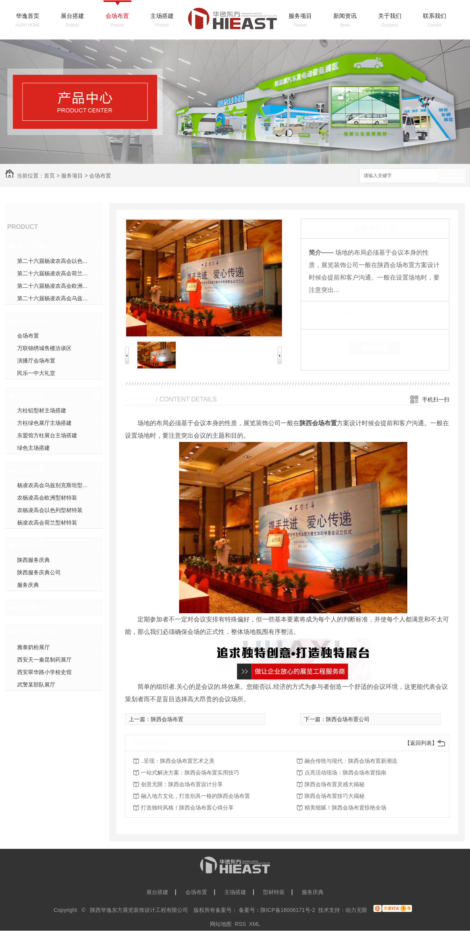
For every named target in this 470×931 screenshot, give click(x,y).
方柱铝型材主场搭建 (41, 410)
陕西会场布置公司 (348, 719)
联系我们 (434, 15)
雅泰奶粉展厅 (33, 647)
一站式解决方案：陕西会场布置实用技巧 (190, 772)
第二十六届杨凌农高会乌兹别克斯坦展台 (60, 298)
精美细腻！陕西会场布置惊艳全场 (345, 807)
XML (254, 924)
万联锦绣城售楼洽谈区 (44, 348)
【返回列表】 (421, 743)
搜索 (451, 176)
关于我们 (389, 15)
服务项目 (300, 15)
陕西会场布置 (167, 719)
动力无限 (356, 910)
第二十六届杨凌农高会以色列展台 (58, 261)
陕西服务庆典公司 (39, 572)
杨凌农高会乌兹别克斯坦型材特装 (58, 485)
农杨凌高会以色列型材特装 (50, 510)
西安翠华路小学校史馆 (44, 672)
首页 (49, 175)
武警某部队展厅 (36, 684)
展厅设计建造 (38, 632)
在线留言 (375, 348)
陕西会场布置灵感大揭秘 (334, 784)
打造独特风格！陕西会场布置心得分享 (187, 807)
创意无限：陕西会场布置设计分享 (182, 784)
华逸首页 (27, 15)
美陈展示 (31, 607)
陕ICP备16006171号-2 (288, 910)
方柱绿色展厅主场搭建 (44, 423)
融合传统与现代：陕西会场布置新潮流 (351, 761)
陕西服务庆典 (33, 560)
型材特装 (31, 470)
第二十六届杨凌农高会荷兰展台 (55, 273)
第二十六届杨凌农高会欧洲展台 (55, 286)
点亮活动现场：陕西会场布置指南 (345, 772)
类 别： (322, 313)
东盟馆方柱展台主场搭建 (47, 435)
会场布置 (117, 15)
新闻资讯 (345, 15)
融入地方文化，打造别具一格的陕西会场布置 (195, 796)
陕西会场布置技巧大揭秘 (334, 796)
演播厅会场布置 (36, 360)
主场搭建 (162, 15)
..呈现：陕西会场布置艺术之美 (178, 761)
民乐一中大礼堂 (36, 373)
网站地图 (221, 924)
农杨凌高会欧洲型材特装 (47, 498)
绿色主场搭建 (33, 448)
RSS (240, 924)
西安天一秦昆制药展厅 (44, 659)
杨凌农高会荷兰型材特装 (47, 522)
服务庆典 (31, 545)
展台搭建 (72, 15)
